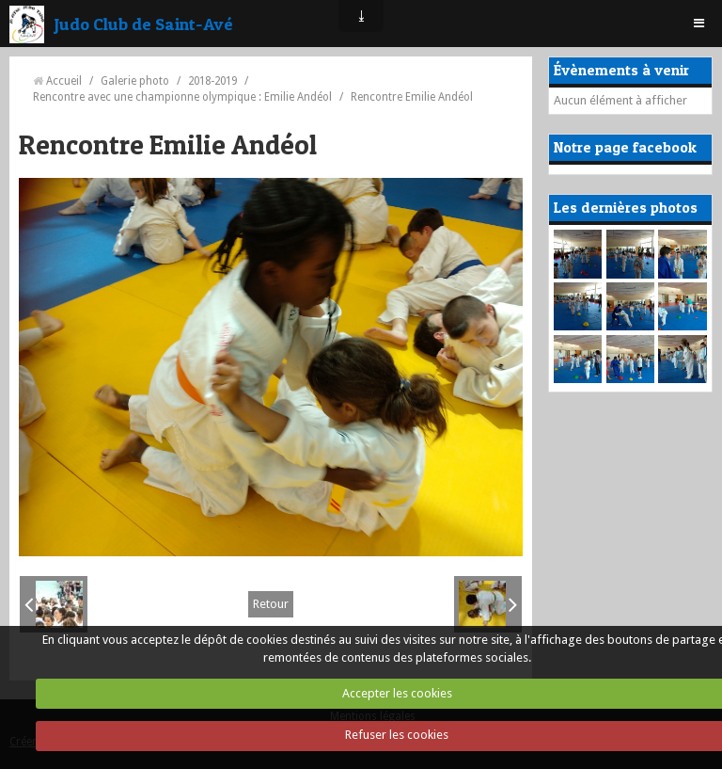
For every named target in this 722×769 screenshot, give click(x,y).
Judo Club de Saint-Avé (143, 23)
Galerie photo (135, 81)
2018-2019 (212, 81)
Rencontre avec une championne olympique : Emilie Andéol (182, 97)
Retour (271, 604)
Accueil (64, 81)
